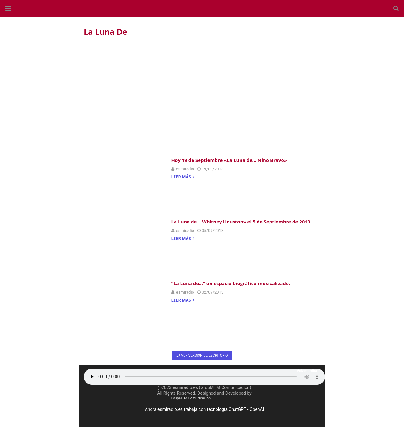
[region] (202, 95)
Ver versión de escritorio (202, 355)
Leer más (183, 177)
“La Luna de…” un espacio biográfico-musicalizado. (230, 283)
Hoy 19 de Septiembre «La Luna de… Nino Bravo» (229, 160)
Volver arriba (308, 371)
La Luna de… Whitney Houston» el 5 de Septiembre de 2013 (240, 221)
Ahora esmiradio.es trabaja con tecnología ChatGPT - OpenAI (204, 409)
